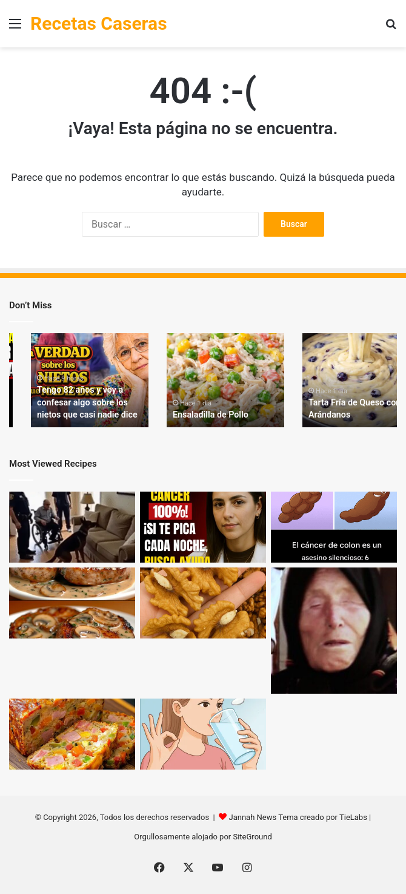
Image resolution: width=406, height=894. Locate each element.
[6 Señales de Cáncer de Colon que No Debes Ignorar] (334, 527)
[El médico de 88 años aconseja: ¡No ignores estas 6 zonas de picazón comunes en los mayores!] (203, 527)
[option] (89, 380)
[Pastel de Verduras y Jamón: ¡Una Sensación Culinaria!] (72, 734)
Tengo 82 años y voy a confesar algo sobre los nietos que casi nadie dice (86, 402)
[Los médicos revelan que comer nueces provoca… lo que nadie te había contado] (203, 602)
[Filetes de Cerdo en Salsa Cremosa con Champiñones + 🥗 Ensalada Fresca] (72, 602)
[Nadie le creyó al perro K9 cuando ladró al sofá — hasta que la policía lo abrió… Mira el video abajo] (72, 527)
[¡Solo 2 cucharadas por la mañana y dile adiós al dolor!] (203, 734)
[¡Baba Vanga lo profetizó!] (334, 630)
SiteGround (252, 836)
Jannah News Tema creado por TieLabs (297, 817)
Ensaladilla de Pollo (210, 414)
